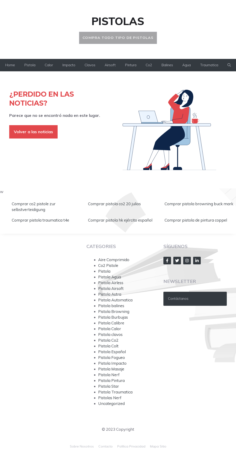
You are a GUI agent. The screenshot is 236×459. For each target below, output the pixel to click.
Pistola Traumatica (115, 392)
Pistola (29, 65)
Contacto (105, 446)
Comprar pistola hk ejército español (120, 220)
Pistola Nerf (109, 374)
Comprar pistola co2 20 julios (115, 203)
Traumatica (209, 65)
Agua (186, 65)
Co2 (149, 65)
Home (10, 65)
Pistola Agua (109, 276)
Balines (167, 65)
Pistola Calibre (111, 322)
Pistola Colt (108, 346)
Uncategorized (111, 403)
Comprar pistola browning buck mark (199, 203)
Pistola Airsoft (111, 288)
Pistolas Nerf (109, 397)
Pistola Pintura (111, 380)
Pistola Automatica (115, 299)
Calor (49, 65)
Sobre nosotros (82, 446)
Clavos (90, 65)
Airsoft (110, 65)
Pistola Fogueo (111, 357)
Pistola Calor (109, 328)
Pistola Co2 (108, 340)
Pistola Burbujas (113, 317)
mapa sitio (158, 446)
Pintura (130, 65)
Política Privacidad (131, 446)
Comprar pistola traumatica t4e (41, 220)
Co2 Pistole (108, 265)
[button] (229, 65)
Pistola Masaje (111, 369)
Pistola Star (108, 386)
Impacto (68, 65)
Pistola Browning (113, 311)
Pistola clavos (110, 334)
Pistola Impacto (112, 363)
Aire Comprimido (113, 259)
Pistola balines (111, 305)
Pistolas (117, 21)
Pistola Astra (109, 294)
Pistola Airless (110, 282)
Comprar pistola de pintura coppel (196, 220)
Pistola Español (112, 351)
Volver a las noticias (33, 131)
